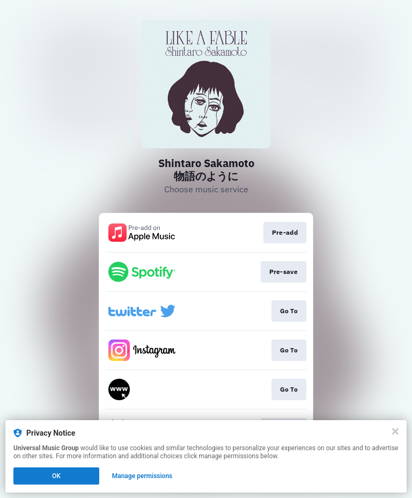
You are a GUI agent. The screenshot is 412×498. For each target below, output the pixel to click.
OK (56, 476)
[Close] (395, 431)
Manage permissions (142, 476)
